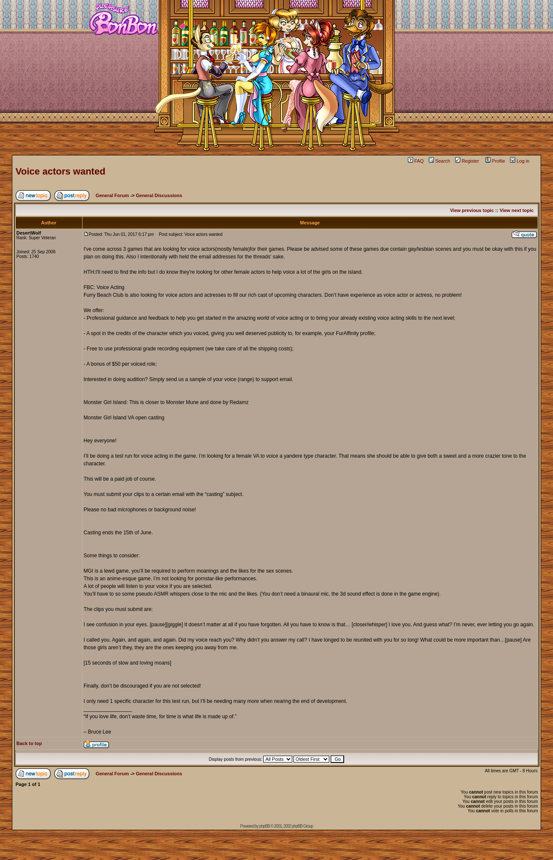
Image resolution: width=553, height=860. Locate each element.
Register (467, 160)
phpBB (264, 826)
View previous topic (472, 210)
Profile (495, 160)
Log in (519, 160)
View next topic (517, 210)
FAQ (416, 160)
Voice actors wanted (60, 171)
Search (439, 160)
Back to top (29, 743)
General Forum (112, 195)
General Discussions (159, 195)
